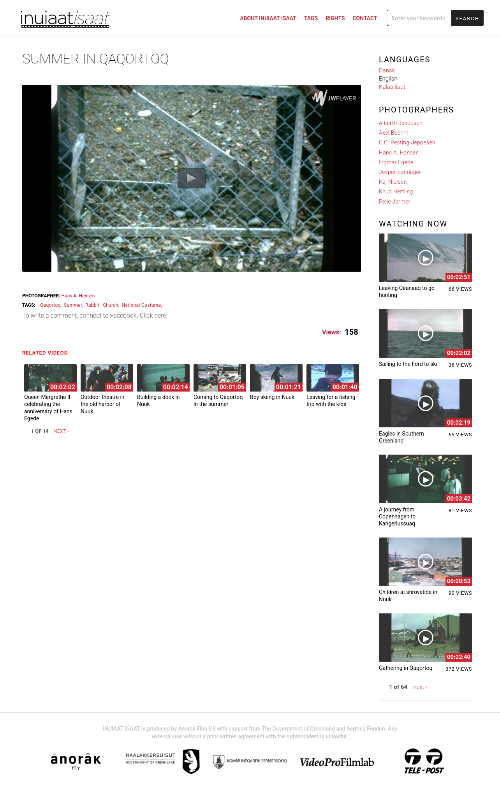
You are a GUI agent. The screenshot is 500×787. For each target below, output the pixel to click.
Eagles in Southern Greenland (401, 437)
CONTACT (364, 18)
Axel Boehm (393, 133)
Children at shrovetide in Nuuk (408, 595)
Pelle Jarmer (394, 202)
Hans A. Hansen (78, 296)
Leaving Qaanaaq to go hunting (407, 291)
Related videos (47, 353)
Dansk (387, 70)
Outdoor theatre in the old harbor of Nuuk (103, 404)
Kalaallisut (392, 86)
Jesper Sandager (400, 172)
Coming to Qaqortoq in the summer (218, 400)
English (388, 78)
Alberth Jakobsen (401, 123)
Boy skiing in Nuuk (272, 397)
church (110, 305)
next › (61, 431)
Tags (311, 18)
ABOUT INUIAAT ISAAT (268, 18)
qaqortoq (50, 305)
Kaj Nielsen (393, 182)
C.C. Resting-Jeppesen (407, 142)
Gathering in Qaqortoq (405, 668)
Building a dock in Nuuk (158, 400)
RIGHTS (335, 18)
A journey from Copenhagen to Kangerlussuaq (397, 516)
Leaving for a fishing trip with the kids (331, 400)
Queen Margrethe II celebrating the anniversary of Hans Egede (48, 408)
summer (73, 305)
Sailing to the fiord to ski (408, 364)
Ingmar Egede (396, 162)
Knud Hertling (396, 191)
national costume (141, 305)
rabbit (92, 305)
